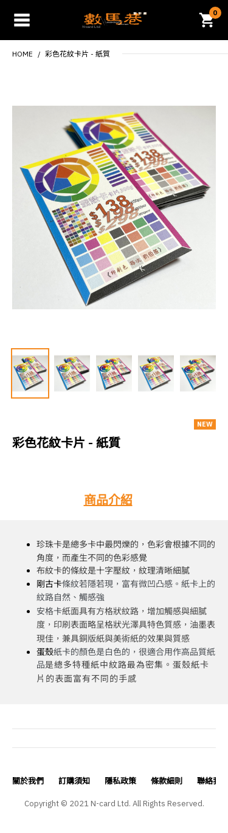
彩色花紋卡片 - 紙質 (77, 53)
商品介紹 (108, 500)
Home (22, 53)
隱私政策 (120, 781)
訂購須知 (74, 781)
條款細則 (166, 781)
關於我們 (28, 781)
